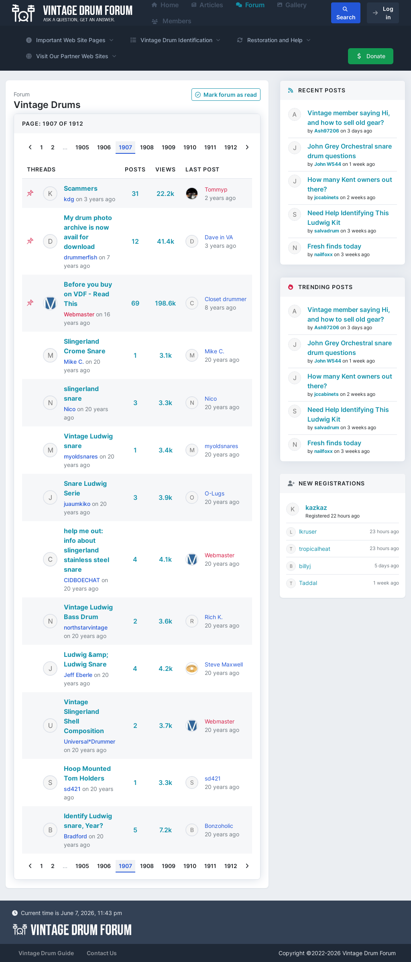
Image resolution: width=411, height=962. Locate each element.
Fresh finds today (334, 246)
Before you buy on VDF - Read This (88, 294)
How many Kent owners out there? (349, 184)
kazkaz (316, 507)
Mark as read (226, 94)
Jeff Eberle (79, 674)
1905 (82, 147)
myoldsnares (82, 456)
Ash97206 (327, 131)
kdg (70, 199)
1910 (189, 147)
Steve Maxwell (224, 664)
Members (171, 21)
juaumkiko (78, 503)
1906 (104, 147)
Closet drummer (225, 299)
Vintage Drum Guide (46, 953)
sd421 (73, 788)
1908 (147, 147)
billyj (305, 566)
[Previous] (30, 147)
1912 (230, 147)
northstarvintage (86, 627)
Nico (70, 409)
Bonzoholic (219, 825)
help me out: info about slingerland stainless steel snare (86, 550)
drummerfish (81, 257)
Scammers (81, 188)
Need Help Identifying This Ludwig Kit (348, 217)
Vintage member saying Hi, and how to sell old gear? (348, 117)
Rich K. (214, 616)
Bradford (76, 836)
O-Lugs (214, 493)
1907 (125, 147)
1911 (210, 147)
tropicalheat (314, 548)
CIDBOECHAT (83, 580)
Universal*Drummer (89, 741)
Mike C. (74, 361)
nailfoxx (324, 254)
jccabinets (327, 197)
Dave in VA (219, 237)
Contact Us (102, 953)
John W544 (328, 164)
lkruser (308, 531)
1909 (168, 147)
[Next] (247, 147)
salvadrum (327, 231)
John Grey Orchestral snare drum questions (349, 151)
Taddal (308, 582)
